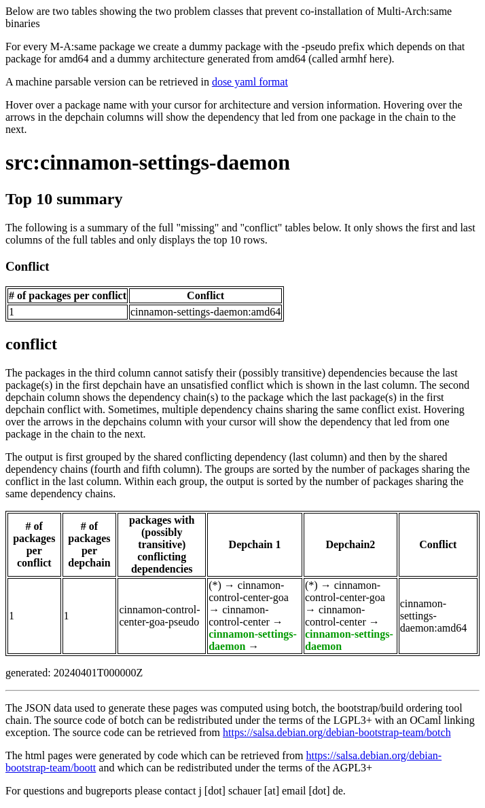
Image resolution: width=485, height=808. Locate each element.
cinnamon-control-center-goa (249, 591)
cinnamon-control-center (239, 616)
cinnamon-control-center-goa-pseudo (159, 616)
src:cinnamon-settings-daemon (147, 162)
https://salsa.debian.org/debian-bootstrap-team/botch (337, 732)
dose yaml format (250, 82)
